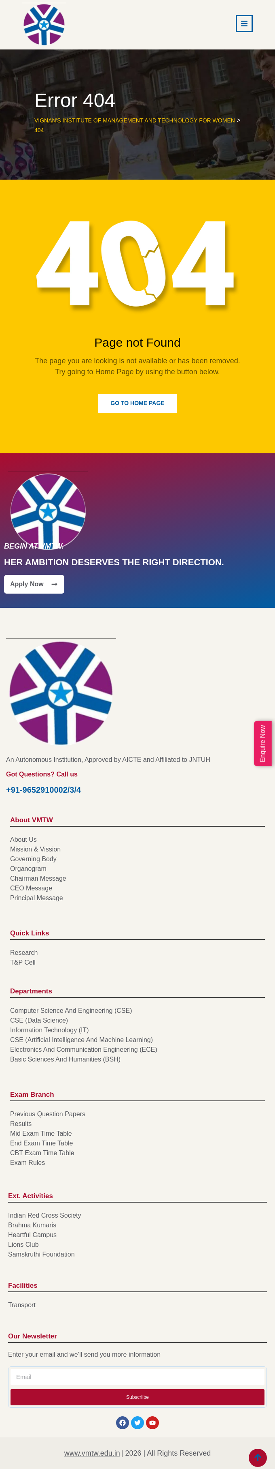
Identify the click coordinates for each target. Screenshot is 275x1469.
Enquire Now (262, 743)
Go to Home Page (137, 403)
